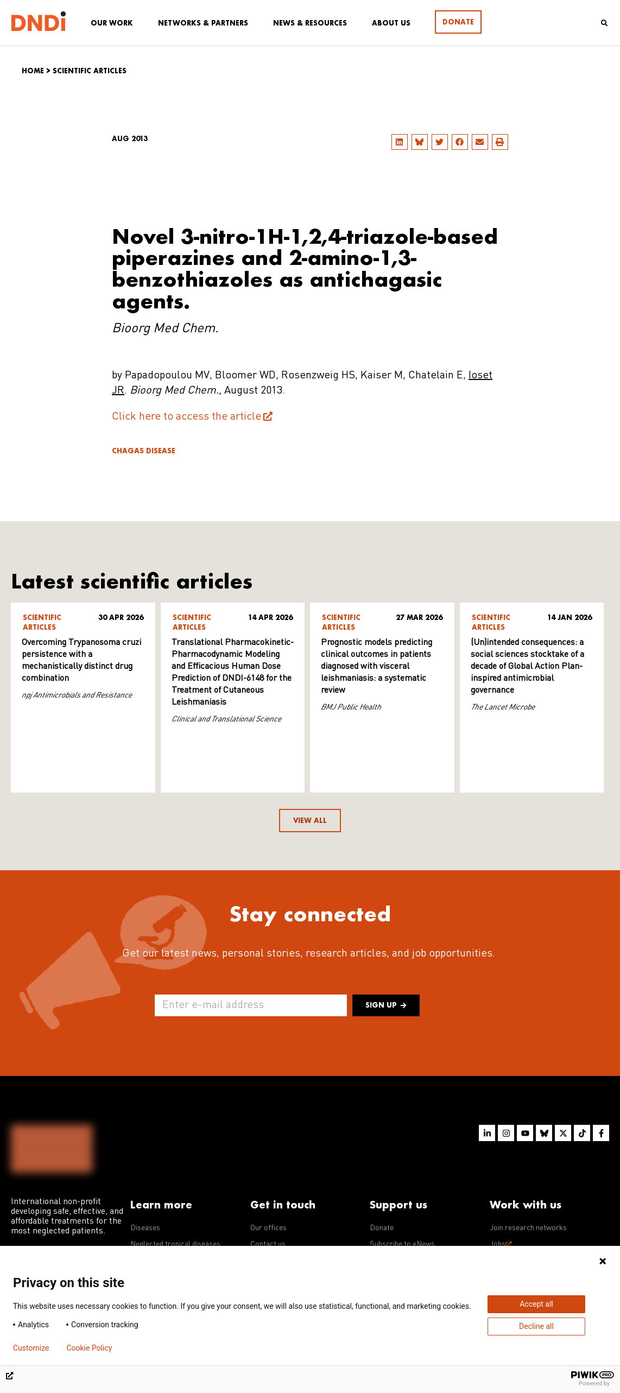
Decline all (536, 1326)
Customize (31, 1348)
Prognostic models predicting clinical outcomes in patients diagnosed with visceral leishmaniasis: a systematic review (376, 666)
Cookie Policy (89, 1348)
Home (33, 71)
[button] (399, 142)
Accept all (536, 1304)
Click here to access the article (186, 416)
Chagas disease (143, 451)
